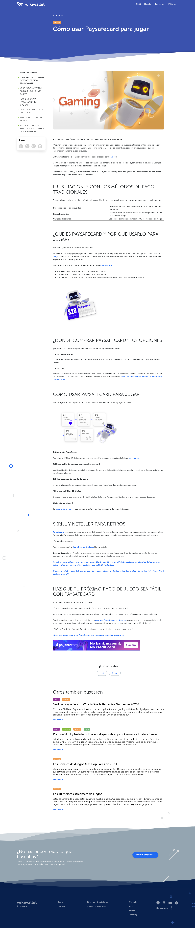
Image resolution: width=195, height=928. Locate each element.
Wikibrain (172, 4)
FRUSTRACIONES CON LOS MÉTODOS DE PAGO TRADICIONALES (32, 80)
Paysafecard (58, 532)
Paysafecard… (106, 265)
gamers (112, 157)
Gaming (57, 22)
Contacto (62, 906)
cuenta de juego (63, 509)
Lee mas (58, 720)
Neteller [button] (148, 4)
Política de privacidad (96, 906)
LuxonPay (133, 915)
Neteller (66, 729)
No (114, 673)
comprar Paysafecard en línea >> (110, 620)
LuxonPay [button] (159, 4)
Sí (102, 673)
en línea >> (134, 458)
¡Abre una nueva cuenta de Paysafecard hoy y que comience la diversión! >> (88, 635)
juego (55, 256)
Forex (87, 729)
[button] (22, 906)
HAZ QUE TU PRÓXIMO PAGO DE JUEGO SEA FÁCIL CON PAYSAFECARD (32, 128)
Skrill (56, 699)
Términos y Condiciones (97, 902)
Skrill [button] (138, 4)
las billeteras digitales (83, 547)
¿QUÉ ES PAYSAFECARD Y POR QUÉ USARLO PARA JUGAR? (31, 91)
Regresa (58, 15)
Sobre (60, 902)
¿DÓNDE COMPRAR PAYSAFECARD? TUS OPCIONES (28, 102)
